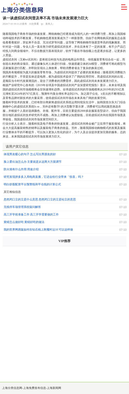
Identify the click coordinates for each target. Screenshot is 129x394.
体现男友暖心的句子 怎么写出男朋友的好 (30, 154)
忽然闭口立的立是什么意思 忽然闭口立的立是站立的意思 (40, 199)
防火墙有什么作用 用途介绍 (21, 169)
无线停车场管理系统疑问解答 (22, 207)
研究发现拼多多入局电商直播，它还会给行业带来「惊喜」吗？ (44, 176)
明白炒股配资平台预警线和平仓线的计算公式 (32, 184)
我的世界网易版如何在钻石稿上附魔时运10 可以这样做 (38, 229)
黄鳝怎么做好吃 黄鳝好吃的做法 (24, 222)
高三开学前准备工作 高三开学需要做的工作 (31, 214)
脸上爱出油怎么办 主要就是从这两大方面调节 (33, 161)
